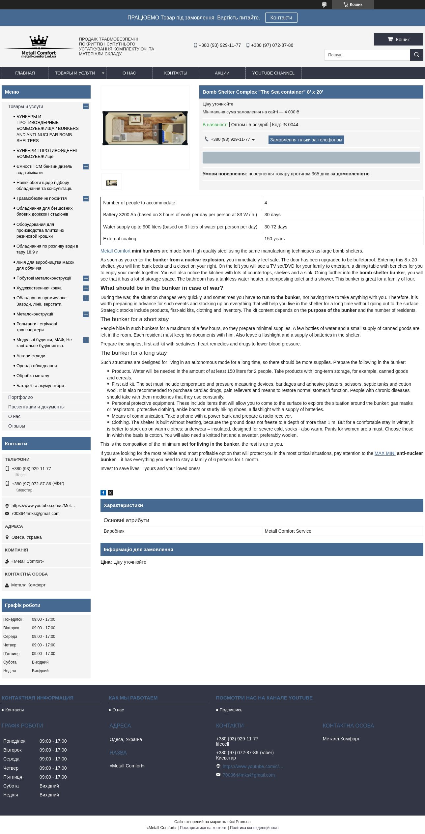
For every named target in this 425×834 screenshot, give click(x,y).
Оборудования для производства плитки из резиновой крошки (40, 230)
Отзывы (16, 426)
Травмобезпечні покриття (41, 198)
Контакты (175, 73)
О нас (129, 73)
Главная (25, 73)
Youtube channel (273, 73)
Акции (222, 73)
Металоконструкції (34, 314)
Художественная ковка (39, 287)
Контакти (281, 17)
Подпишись (231, 709)
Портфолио (20, 397)
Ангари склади (30, 355)
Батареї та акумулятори (40, 385)
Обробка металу (32, 375)
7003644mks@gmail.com (35, 513)
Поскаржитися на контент (203, 827)
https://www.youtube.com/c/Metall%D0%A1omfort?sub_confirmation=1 (44, 505)
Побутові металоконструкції (43, 278)
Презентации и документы (36, 406)
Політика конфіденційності (254, 827)
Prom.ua (243, 821)
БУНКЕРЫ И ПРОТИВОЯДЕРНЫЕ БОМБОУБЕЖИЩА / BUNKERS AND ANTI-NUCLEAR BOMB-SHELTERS (47, 128)
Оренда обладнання (36, 365)
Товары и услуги (75, 73)
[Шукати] (416, 55)
